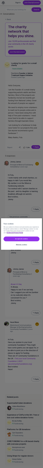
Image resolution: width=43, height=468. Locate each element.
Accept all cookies (21, 239)
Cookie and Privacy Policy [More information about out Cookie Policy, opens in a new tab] (15, 232)
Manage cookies (21, 244)
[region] (21, 234)
